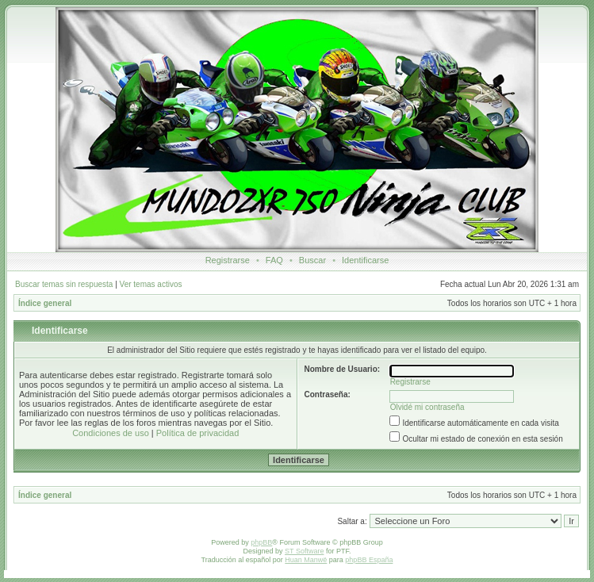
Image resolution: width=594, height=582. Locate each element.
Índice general (44, 303)
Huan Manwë (306, 560)
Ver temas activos (151, 284)
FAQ (274, 260)
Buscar (312, 260)
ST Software (304, 551)
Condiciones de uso (110, 433)
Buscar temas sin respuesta (64, 284)
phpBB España (369, 560)
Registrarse (227, 260)
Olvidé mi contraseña (427, 407)
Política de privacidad (198, 433)
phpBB (261, 542)
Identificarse (365, 260)
